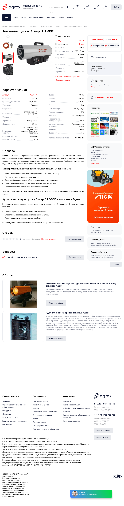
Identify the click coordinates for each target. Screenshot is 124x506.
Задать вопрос (75, 257)
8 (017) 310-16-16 (104, 415)
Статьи (61, 17)
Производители (39, 422)
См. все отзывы (48, 239)
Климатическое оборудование (13, 26)
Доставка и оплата (36, 17)
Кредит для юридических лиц (45, 412)
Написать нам (102, 437)
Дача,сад (6, 401)
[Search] (67, 7)
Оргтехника (7, 424)
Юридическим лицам (71, 405)
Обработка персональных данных (77, 408)
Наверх (116, 264)
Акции (23, 17)
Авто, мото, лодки (10, 417)
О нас (16, 17)
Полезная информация (42, 415)
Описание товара (62, 80)
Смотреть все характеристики (67, 76)
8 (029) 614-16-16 (104, 403)
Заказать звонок (103, 430)
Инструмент (7, 411)
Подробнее (95, 137)
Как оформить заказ (41, 426)
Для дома (6, 414)
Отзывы (66, 412)
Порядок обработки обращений (46, 429)
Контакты (51, 17)
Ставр (58, 26)
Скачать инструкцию (103, 97)
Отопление (32, 26)
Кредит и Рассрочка (41, 405)
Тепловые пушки (46, 26)
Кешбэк (36, 408)
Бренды (70, 17)
